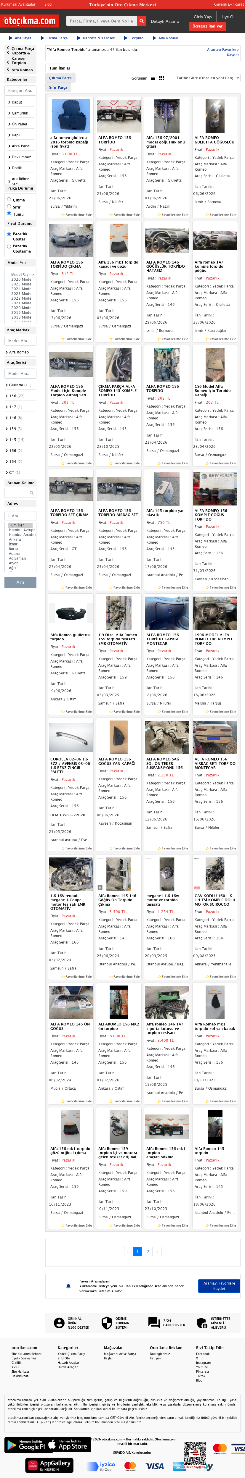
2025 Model (20, 284)
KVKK (16, 1367)
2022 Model (20, 298)
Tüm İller (20, 525)
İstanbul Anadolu (20, 534)
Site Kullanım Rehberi (27, 1354)
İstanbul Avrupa (20, 530)
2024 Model (20, 289)
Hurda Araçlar (68, 1367)
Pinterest (202, 1371)
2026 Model (20, 279)
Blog (48, 4)
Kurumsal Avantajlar (18, 4)
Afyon (20, 563)
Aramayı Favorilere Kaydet (219, 1286)
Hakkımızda (20, 1376)
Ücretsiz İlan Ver (207, 26)
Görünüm (139, 78)
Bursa (20, 549)
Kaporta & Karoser (96, 38)
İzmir (20, 544)
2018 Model (20, 317)
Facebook (203, 1354)
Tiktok (200, 1376)
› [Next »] (158, 1251)
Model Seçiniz (20, 274)
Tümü (18, 214)
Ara (20, 582)
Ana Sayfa (20, 38)
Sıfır (16, 207)
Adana (20, 553)
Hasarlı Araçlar (68, 1362)
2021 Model (20, 303)
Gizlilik (17, 1362)
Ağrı (20, 568)
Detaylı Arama (165, 21)
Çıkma (19, 200)
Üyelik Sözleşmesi (24, 1358)
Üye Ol (228, 16)
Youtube (202, 1367)
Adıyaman (20, 558)
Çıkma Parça (54, 38)
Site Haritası (20, 1371)
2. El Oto (64, 1358)
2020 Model (20, 308)
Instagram (203, 1362)
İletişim (155, 1358)
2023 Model (20, 293)
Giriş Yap (203, 16)
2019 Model (20, 312)
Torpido (133, 38)
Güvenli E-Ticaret (229, 4)
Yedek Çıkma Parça (72, 1354)
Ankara (20, 539)
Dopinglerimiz (160, 1354)
